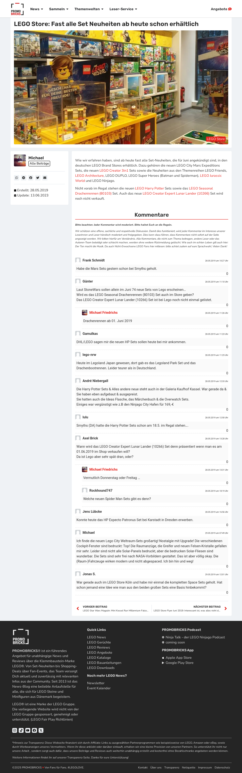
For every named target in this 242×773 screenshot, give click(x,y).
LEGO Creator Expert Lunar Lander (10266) (176, 193)
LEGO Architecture (89, 175)
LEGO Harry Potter (149, 188)
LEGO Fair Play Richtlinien (52, 719)
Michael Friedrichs (103, 313)
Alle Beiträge (40, 163)
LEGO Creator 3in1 (113, 170)
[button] (16, 177)
